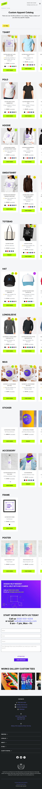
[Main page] (4, 4)
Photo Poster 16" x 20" (28, 559)
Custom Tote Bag (9, 243)
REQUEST (9, 254)
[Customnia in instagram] (24, 757)
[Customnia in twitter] (21, 757)
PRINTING (4, 734)
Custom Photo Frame (9, 517)
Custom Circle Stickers (9, 429)
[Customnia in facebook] (17, 757)
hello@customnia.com (32, 4)
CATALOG (4, 738)
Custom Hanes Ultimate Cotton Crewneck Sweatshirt (28, 196)
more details (12, 63)
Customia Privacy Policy (21, 784)
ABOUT (3, 742)
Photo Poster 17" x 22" (10, 559)
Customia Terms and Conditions (21, 782)
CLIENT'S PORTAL (6, 750)
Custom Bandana (28, 472)
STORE (3, 746)
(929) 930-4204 (31, 3)
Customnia (3, 8)
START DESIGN (9, 70)
